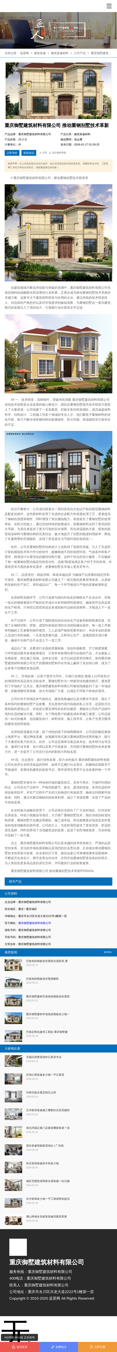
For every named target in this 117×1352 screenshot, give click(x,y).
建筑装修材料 (60, 53)
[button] (57, 39)
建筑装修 (40, 53)
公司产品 (80, 53)
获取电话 (28, 152)
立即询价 (12, 152)
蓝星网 (25, 53)
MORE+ (108, 952)
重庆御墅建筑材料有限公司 (34, 923)
